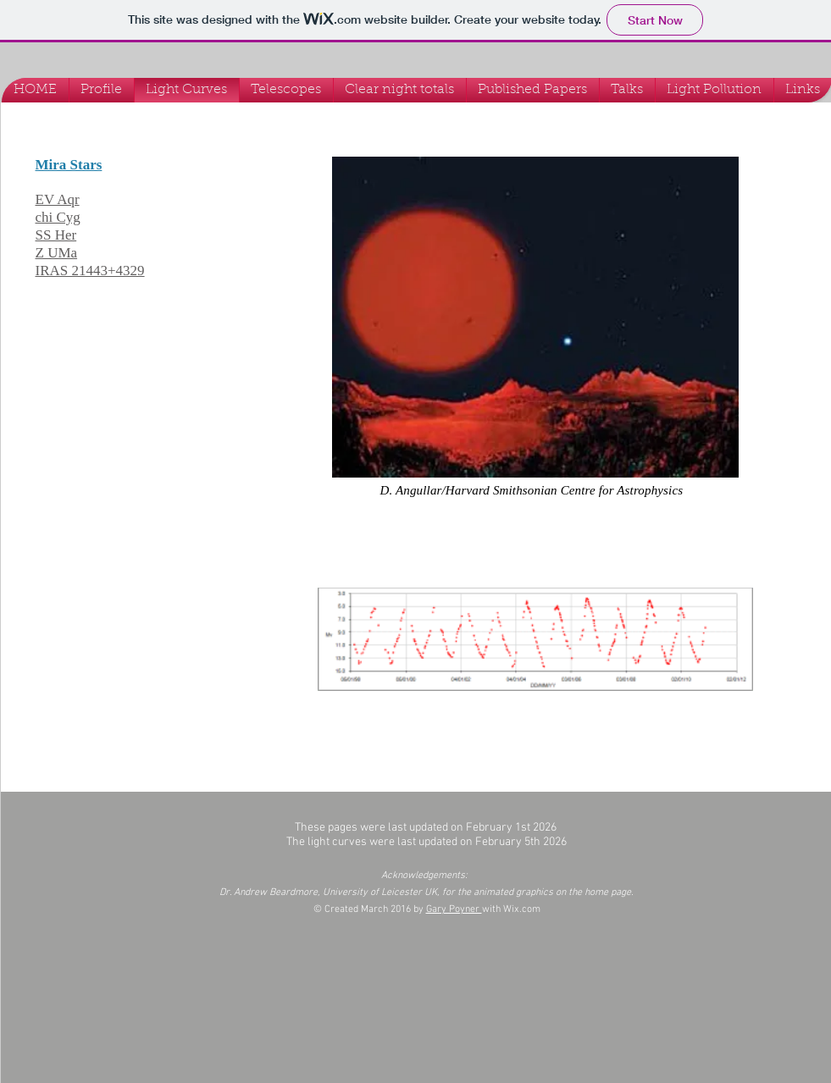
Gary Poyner (454, 909)
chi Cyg (58, 217)
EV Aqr (58, 199)
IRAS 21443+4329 (90, 270)
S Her (59, 235)
